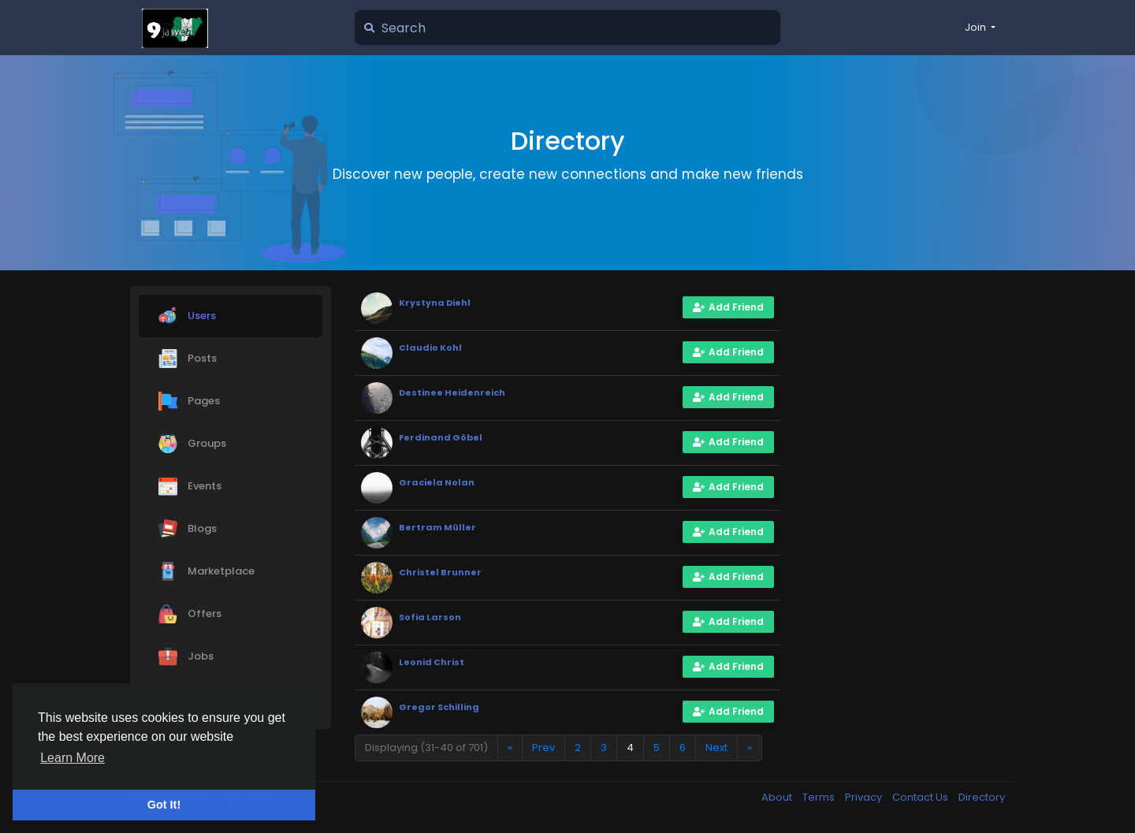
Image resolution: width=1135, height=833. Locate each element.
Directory (981, 797)
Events (189, 486)
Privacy (864, 797)
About (777, 797)
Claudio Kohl (430, 347)
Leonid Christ (431, 662)
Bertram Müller (437, 527)
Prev (543, 747)
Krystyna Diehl (435, 302)
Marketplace (206, 571)
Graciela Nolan (436, 482)
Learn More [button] (72, 757)
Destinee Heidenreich (452, 392)
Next (716, 747)
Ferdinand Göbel (440, 437)
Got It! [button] (163, 804)
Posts (187, 358)
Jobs (186, 656)
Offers (189, 613)
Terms (819, 797)
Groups (192, 443)
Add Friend (728, 307)
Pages (189, 401)
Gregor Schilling (439, 707)
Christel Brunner (440, 572)
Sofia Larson (430, 617)
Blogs (187, 528)
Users (187, 316)
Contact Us (921, 797)
